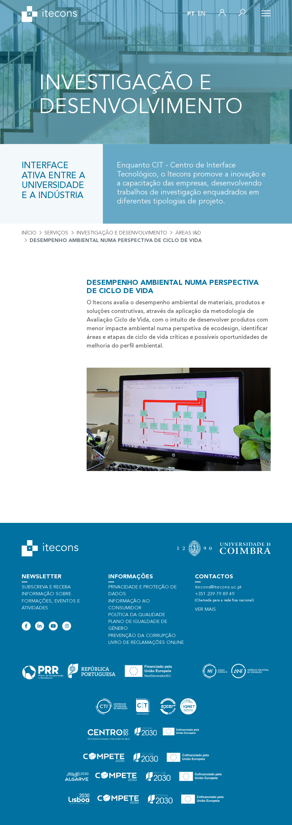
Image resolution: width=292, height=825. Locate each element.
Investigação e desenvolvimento (122, 233)
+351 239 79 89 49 (214, 594)
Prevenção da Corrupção (142, 635)
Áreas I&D (188, 233)
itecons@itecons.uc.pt (218, 587)
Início (29, 233)
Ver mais (205, 609)
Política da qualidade (136, 615)
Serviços (56, 233)
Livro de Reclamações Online (146, 642)
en (201, 14)
